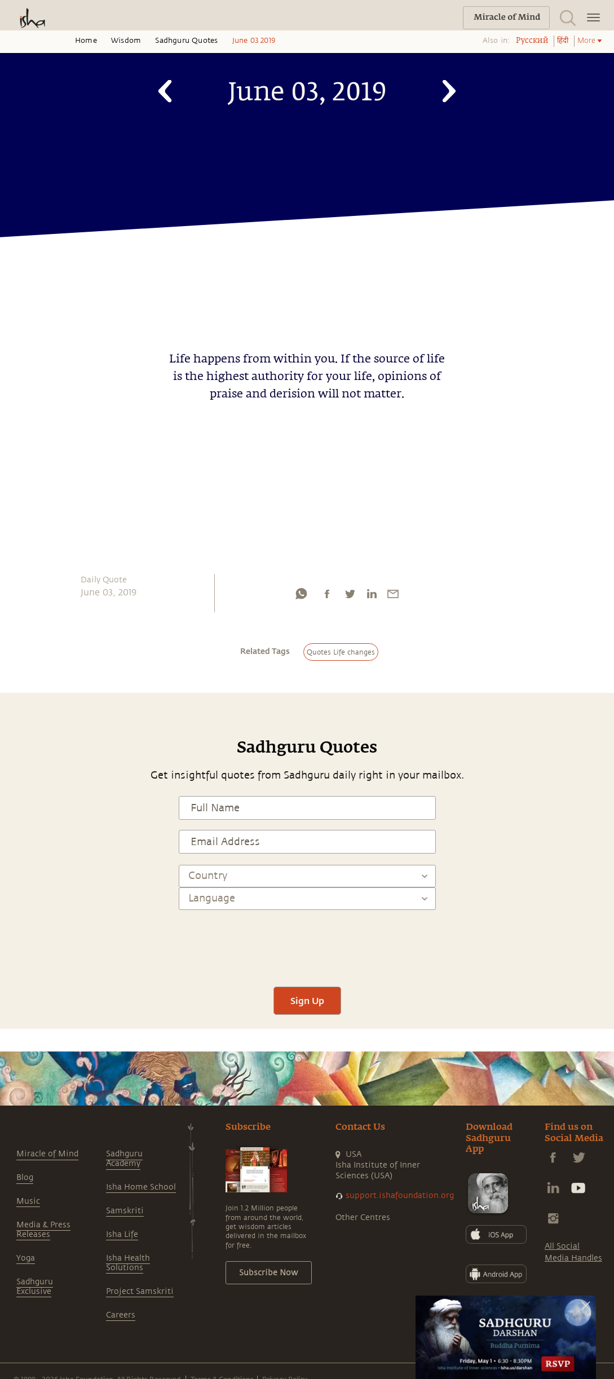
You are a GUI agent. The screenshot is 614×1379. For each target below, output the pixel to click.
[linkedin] (371, 596)
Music (28, 1201)
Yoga (25, 1258)
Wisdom (126, 41)
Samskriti (125, 1210)
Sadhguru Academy (124, 1159)
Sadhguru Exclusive (34, 1287)
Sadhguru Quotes (186, 41)
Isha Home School (141, 1187)
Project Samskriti (140, 1291)
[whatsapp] (301, 596)
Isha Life (122, 1234)
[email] (393, 596)
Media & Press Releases (43, 1230)
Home (86, 41)
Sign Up (307, 1000)
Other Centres (362, 1217)
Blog (24, 1177)
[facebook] (327, 596)
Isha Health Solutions (128, 1263)
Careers (120, 1315)
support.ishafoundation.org (400, 1195)
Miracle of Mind (47, 1154)
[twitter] (349, 596)
